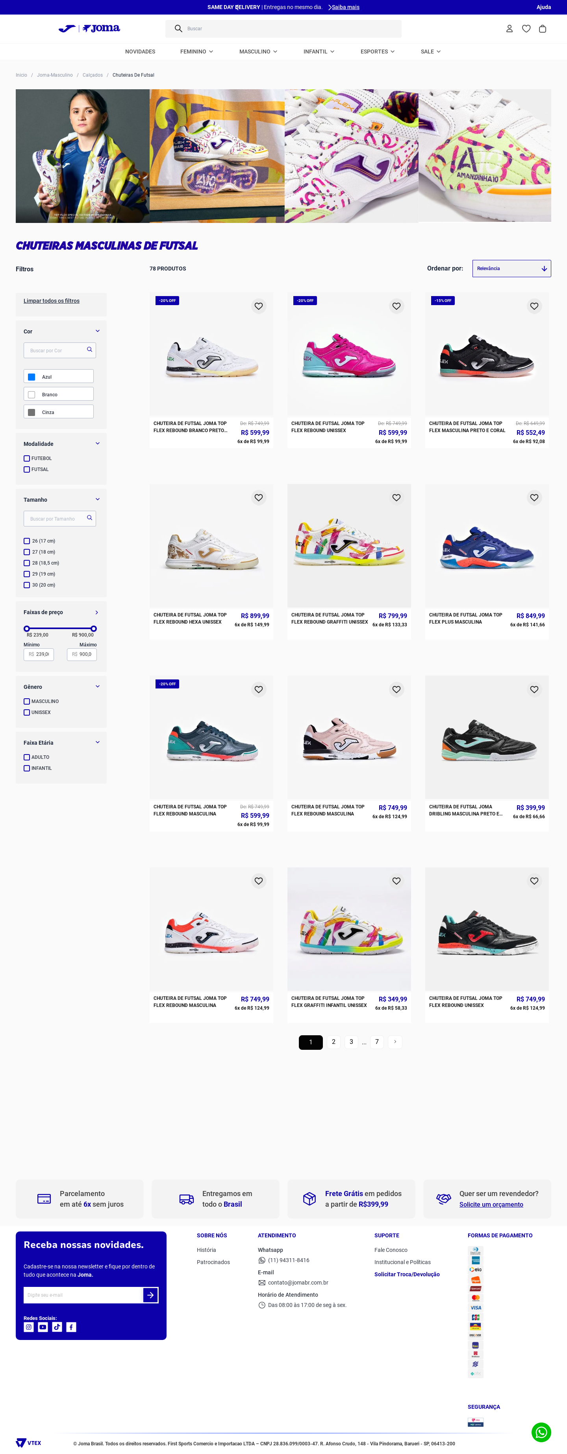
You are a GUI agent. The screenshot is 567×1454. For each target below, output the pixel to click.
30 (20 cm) (43, 585)
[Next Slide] (330, 7)
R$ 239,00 (37, 635)
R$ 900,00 (83, 635)
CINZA (48, 412)
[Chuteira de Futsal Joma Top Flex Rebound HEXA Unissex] (211, 387)
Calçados (93, 75)
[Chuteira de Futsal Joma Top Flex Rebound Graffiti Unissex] (349, 387)
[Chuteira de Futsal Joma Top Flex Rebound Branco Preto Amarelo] (211, 313)
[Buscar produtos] (178, 29)
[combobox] (283, 29)
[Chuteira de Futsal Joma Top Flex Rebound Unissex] (349, 313)
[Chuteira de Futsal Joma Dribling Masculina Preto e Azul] (487, 461)
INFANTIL (42, 768)
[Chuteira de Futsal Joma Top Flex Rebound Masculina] (211, 461)
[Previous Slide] (237, 7)
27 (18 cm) (43, 552)
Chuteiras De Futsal (133, 75)
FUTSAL (40, 469)
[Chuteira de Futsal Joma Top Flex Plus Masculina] (487, 387)
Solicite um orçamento (491, 1204)
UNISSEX (41, 712)
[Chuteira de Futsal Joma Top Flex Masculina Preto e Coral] (487, 313)
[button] (61, 444)
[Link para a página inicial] (21, 74)
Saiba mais (345, 7)
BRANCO (49, 395)
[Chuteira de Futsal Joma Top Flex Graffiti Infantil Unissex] (349, 535)
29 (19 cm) (43, 574)
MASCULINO (45, 701)
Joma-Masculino (55, 75)
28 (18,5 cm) (45, 563)
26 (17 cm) (43, 541)
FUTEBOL (42, 458)
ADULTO (40, 757)
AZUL (47, 377)
